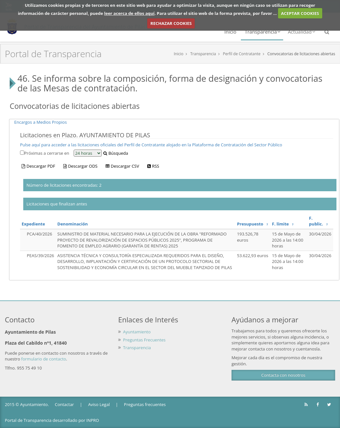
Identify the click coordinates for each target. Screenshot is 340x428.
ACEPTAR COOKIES (300, 13)
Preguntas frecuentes (145, 404)
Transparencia (263, 31)
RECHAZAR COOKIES (171, 23)
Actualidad (301, 31)
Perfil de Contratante (242, 54)
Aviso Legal (99, 404)
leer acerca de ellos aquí (129, 13)
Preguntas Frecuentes (144, 340)
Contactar (64, 404)
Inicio (230, 31)
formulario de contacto (43, 359)
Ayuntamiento (137, 332)
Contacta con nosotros (283, 375)
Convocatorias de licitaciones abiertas (301, 54)
